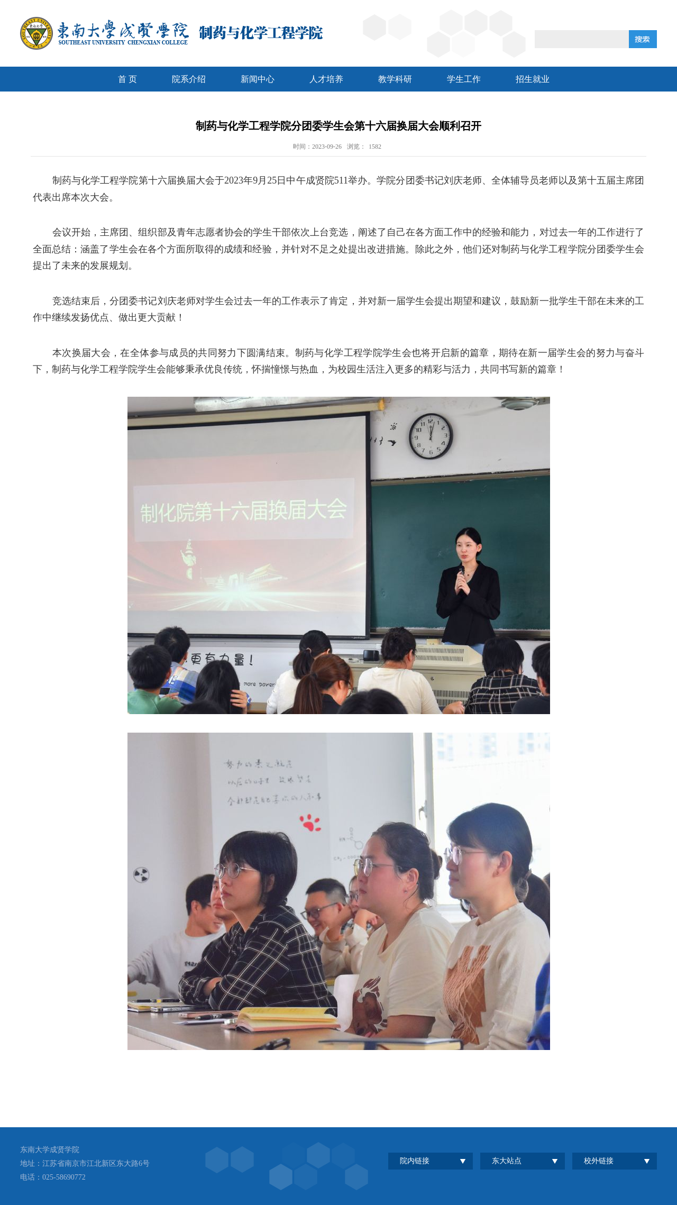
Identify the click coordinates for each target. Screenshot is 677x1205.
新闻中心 (258, 79)
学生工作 (464, 79)
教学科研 (395, 79)
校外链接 (599, 1161)
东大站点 (507, 1161)
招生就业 (533, 79)
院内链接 (414, 1161)
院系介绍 (189, 79)
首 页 (127, 79)
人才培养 (326, 79)
